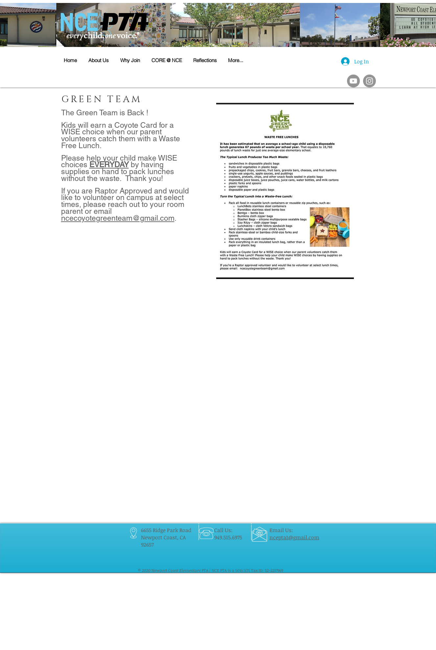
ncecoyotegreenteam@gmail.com (117, 218)
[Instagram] (369, 81)
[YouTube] (353, 81)
